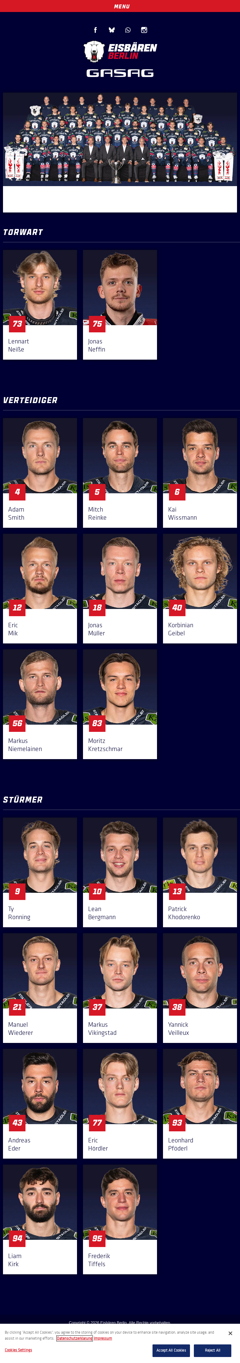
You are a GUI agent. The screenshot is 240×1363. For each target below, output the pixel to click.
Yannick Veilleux (178, 1028)
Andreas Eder (19, 1144)
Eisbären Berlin (120, 51)
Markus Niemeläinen (25, 745)
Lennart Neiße (18, 345)
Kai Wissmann (182, 513)
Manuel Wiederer (20, 1028)
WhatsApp (128, 30)
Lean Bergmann (102, 913)
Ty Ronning (19, 913)
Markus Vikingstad (102, 1028)
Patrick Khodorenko (184, 913)
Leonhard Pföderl (180, 1144)
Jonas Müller (96, 629)
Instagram (144, 30)
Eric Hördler (98, 1144)
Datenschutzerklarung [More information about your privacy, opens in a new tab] (74, 1338)
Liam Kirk (15, 1260)
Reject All (212, 1350)
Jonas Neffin (96, 345)
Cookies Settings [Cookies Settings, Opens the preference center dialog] (18, 1350)
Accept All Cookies (171, 1350)
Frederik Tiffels (99, 1260)
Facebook (96, 30)
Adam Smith (16, 513)
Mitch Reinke (97, 513)
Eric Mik (13, 629)
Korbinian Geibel (180, 629)
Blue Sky (112, 30)
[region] (120, 1343)
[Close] (230, 1333)
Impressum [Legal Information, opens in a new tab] (103, 1338)
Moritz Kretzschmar (105, 745)
